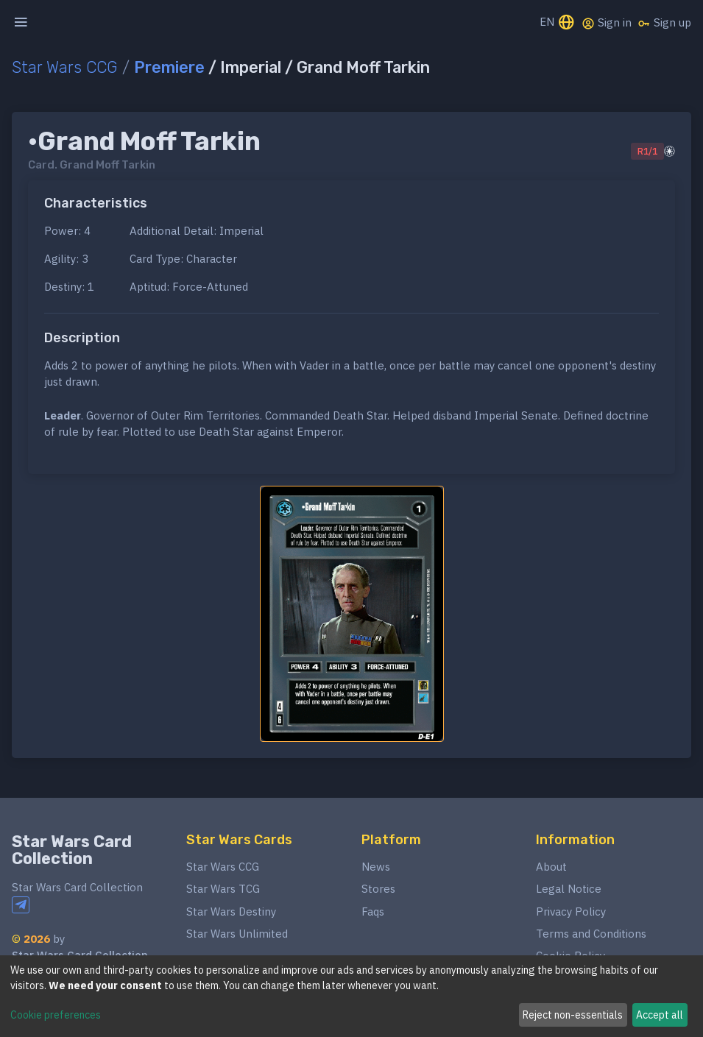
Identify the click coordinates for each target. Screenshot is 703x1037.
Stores (378, 889)
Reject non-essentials (573, 1015)
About (551, 867)
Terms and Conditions (591, 934)
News (375, 867)
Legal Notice (568, 889)
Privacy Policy (571, 912)
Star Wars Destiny (231, 912)
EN (558, 23)
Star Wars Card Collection (72, 850)
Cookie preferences (55, 1015)
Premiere (169, 67)
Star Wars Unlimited (237, 934)
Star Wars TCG (223, 889)
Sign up (664, 22)
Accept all (659, 1015)
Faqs (372, 912)
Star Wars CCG (65, 67)
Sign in (607, 22)
